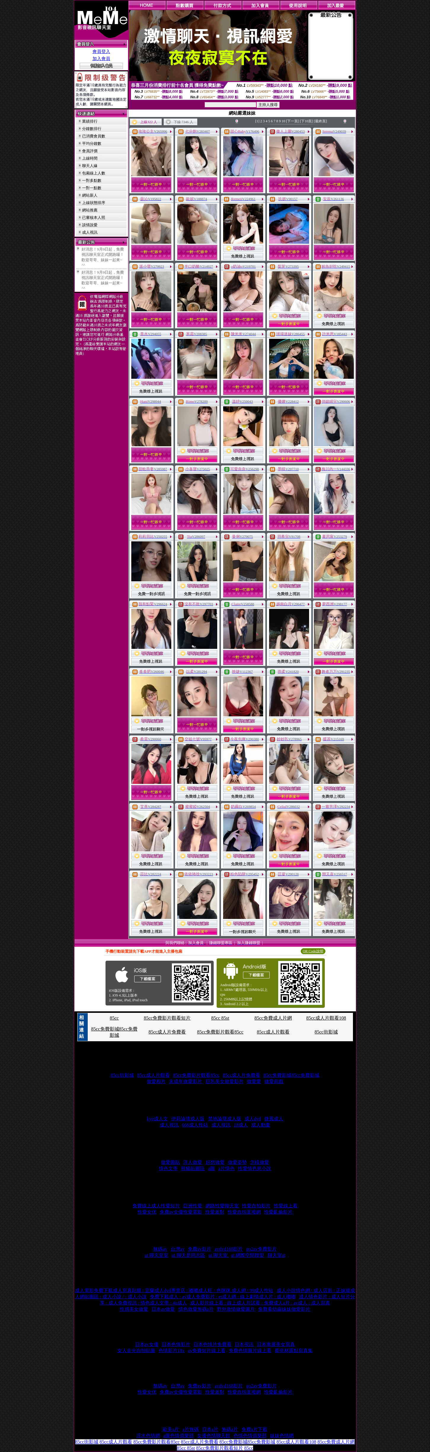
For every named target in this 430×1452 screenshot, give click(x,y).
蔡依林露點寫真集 (294, 1350)
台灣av (178, 1249)
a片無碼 (191, 1429)
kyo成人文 (157, 1118)
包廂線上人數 (93, 173)
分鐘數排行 (91, 128)
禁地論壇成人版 (224, 1118)
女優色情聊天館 (213, 1435)
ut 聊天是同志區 (188, 1255)
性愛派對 (214, 1211)
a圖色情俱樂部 (178, 1435)
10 (283, 121)
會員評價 (89, 151)
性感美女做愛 (134, 1309)
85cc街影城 (326, 1031)
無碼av (160, 1249)
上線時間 (89, 158)
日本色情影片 (176, 1344)
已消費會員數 (93, 136)
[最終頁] (320, 121)
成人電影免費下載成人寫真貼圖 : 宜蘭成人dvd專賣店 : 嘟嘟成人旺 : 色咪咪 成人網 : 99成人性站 (174, 1290)
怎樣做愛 (259, 1162)
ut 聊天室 (218, 1255)
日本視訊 (244, 1344)
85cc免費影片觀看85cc (220, 1031)
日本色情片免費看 (212, 1344)
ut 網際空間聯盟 (247, 1255)
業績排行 (89, 121)
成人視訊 (89, 232)
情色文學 (168, 1168)
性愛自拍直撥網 (244, 1211)
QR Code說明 (313, 951)
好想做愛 (215, 1162)
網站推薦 (89, 210)
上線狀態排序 (93, 202)
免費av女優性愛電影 (181, 1211)
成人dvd (252, 1118)
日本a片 (210, 1429)
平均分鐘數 (91, 143)
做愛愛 (254, 1081)
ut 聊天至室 (156, 1255)
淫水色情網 (148, 1435)
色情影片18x (172, 1350)
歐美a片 (171, 1429)
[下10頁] (306, 121)
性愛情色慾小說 (254, 1168)
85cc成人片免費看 (167, 1031)
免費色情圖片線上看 (250, 1350)
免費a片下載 (254, 1429)
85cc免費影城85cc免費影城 (291, 1075)
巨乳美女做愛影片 (225, 1081)
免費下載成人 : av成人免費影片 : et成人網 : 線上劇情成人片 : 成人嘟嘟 (223, 1296)
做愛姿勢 (237, 1162)
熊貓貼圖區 (193, 1168)
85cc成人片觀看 (273, 1031)
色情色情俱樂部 (250, 1435)
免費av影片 (199, 1249)
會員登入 (101, 51)
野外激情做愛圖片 (236, 1309)
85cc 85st (220, 1018)
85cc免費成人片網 (273, 1018)
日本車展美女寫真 (276, 1344)
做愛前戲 (273, 1081)
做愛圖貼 (170, 1162)
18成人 (241, 1124)
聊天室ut (276, 1255)
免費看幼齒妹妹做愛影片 (284, 1309)
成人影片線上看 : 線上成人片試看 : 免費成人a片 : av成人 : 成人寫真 (260, 1302)
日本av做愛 (163, 1309)
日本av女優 (147, 1344)
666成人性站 (195, 1124)
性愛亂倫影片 (278, 1211)
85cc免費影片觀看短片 (167, 1018)
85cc (114, 1018)
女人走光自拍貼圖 (136, 1350)
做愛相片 (156, 1081)
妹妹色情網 (282, 1435)
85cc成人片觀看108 (326, 1018)
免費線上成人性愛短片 (156, 1205)
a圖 (211, 1168)
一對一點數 (91, 188)
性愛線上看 (286, 1205)
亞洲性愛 (192, 1205)
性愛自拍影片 (256, 1205)
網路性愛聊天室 (222, 1205)
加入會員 (101, 58)
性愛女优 (147, 1211)
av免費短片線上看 (207, 1350)
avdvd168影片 (229, 1249)
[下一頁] (292, 121)
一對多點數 (91, 180)
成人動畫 (260, 1124)
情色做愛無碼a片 (196, 1309)
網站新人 (89, 195)
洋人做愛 (192, 1162)
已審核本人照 (93, 217)
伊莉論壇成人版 (187, 1118)
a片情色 (226, 1168)
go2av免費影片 (261, 1249)
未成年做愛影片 (185, 1081)
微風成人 (273, 1118)
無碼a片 (230, 1429)
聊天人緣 (89, 165)
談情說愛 (89, 225)
